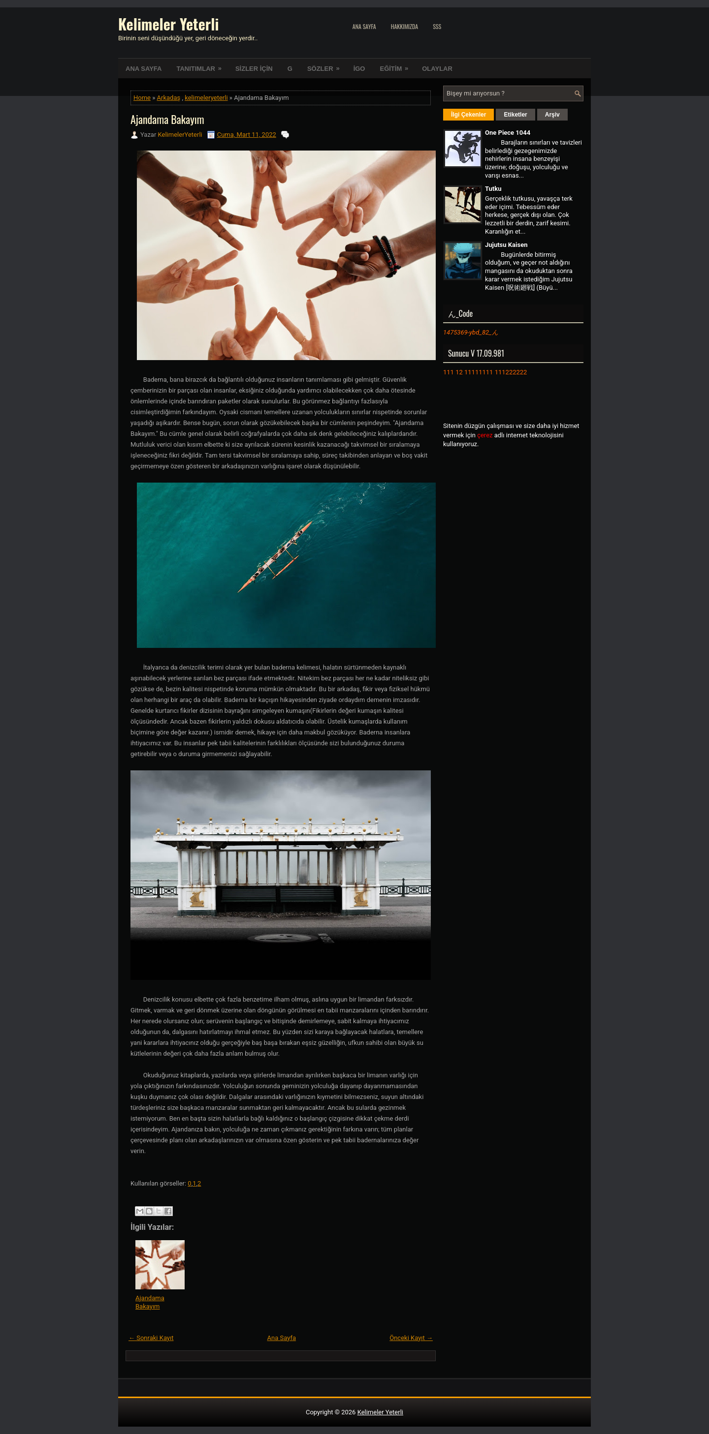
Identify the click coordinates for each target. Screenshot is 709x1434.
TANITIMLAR (201, 65)
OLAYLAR (437, 68)
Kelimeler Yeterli (168, 24)
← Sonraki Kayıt (151, 1338)
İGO (359, 68)
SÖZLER (326, 65)
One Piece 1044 (507, 132)
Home (142, 97)
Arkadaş (169, 97)
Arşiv (552, 114)
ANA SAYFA (143, 68)
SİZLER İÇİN (254, 68)
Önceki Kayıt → (411, 1338)
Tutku (493, 188)
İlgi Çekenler (468, 114)
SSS (437, 26)
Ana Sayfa (364, 26)
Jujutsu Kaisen (506, 244)
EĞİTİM (397, 65)
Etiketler (515, 114)
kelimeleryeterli (206, 97)
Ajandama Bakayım (167, 119)
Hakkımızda (405, 26)
